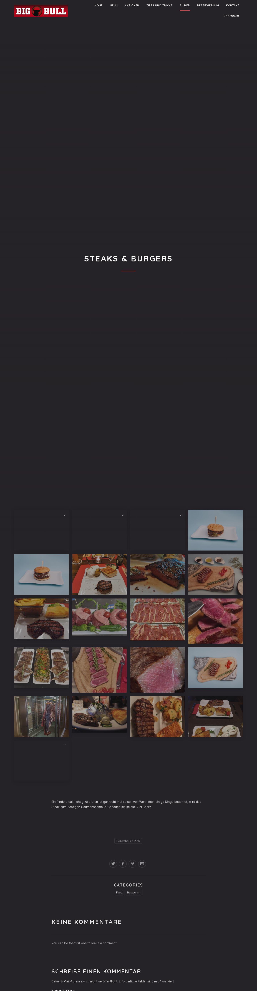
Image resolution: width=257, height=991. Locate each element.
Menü (114, 5)
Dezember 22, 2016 (128, 841)
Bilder (185, 5)
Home (99, 5)
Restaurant (133, 892)
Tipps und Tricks (160, 5)
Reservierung (208, 5)
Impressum (231, 16)
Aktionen (132, 5)
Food (119, 892)
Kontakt (232, 5)
